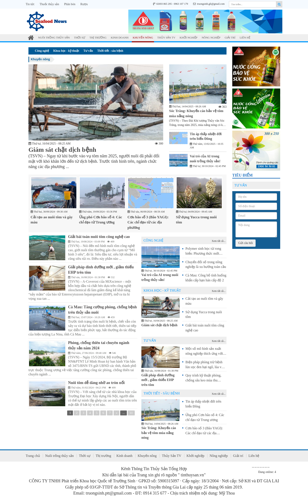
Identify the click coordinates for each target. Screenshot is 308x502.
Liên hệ (245, 37)
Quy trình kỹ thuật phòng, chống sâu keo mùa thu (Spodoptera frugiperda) (203, 380)
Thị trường (98, 37)
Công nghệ (42, 50)
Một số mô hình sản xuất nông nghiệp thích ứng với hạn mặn (204, 353)
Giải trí (230, 37)
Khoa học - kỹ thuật (66, 50)
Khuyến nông (143, 37)
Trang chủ (33, 455)
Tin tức (30, 4)
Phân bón (70, 4)
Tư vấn (88, 50)
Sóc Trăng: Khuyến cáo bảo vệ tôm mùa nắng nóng (158, 432)
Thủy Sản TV (166, 37)
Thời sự (79, 37)
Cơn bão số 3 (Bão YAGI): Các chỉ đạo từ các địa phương (148, 222)
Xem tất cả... (218, 240)
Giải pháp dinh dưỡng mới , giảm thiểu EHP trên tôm (158, 379)
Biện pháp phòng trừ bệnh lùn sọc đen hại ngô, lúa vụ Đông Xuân (204, 366)
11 (131, 413)
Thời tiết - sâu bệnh (110, 50)
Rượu (84, 4)
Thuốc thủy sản (49, 4)
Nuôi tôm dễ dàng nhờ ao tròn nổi (97, 383)
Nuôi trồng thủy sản (54, 37)
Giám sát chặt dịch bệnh (62, 149)
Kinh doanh (120, 37)
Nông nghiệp (211, 37)
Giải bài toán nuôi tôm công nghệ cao (100, 236)
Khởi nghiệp (188, 37)
